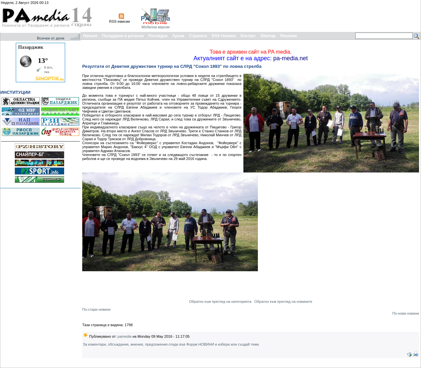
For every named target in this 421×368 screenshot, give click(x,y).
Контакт (248, 36)
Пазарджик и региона (122, 36)
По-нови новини (405, 313)
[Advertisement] (300, 16)
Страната (198, 36)
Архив (178, 36)
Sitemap (268, 36)
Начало (90, 36)
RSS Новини (224, 36)
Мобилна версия (155, 27)
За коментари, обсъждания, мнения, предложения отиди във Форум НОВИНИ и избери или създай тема (171, 344)
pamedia (125, 336)
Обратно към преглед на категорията (220, 301)
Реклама (288, 36)
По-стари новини (96, 309)
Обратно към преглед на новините (283, 301)
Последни (158, 36)
